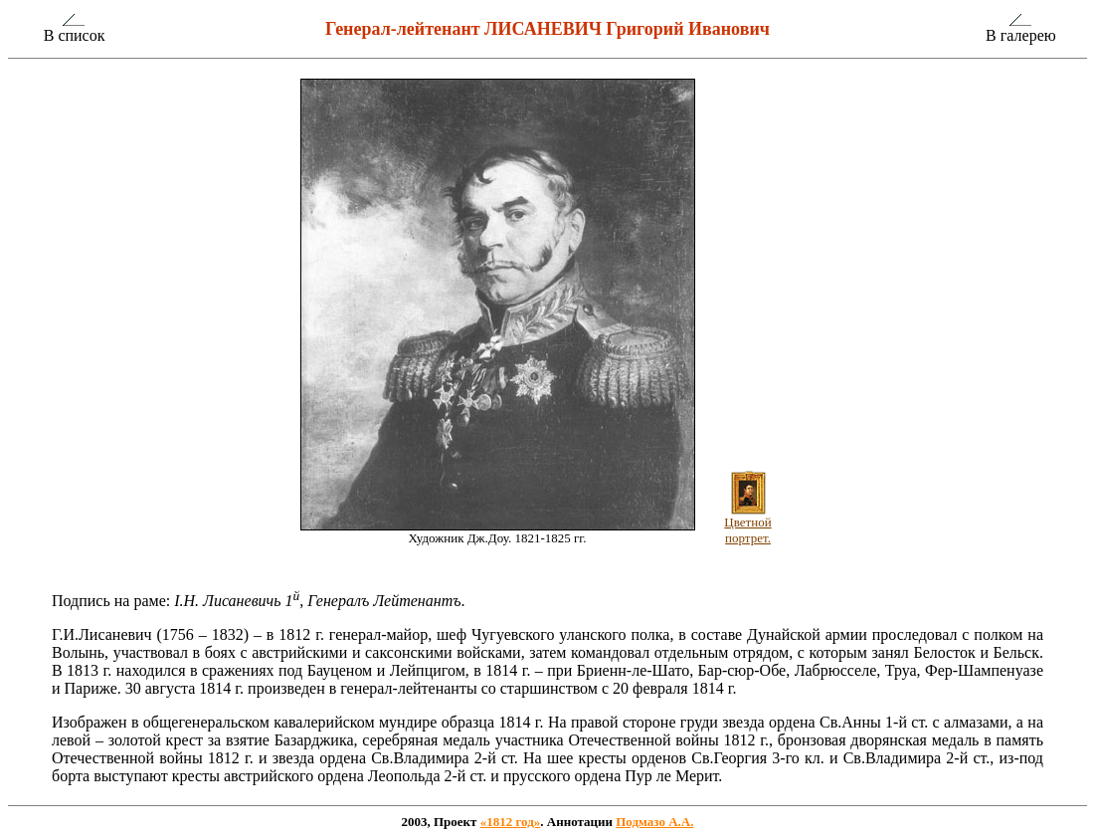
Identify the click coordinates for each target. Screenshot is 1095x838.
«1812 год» (510, 821)
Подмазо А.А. (654, 821)
